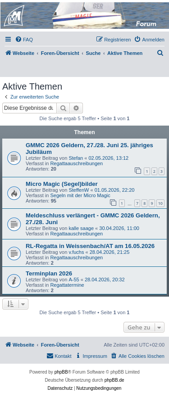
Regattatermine (67, 285)
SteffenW (79, 190)
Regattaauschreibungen (76, 163)
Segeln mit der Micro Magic (80, 195)
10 (160, 203)
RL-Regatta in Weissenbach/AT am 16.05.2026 (90, 246)
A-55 (74, 279)
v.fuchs (76, 252)
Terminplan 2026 (49, 273)
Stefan (76, 158)
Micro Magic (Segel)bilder (62, 183)
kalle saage (81, 228)
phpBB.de (114, 380)
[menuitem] (24, 39)
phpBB (61, 372)
